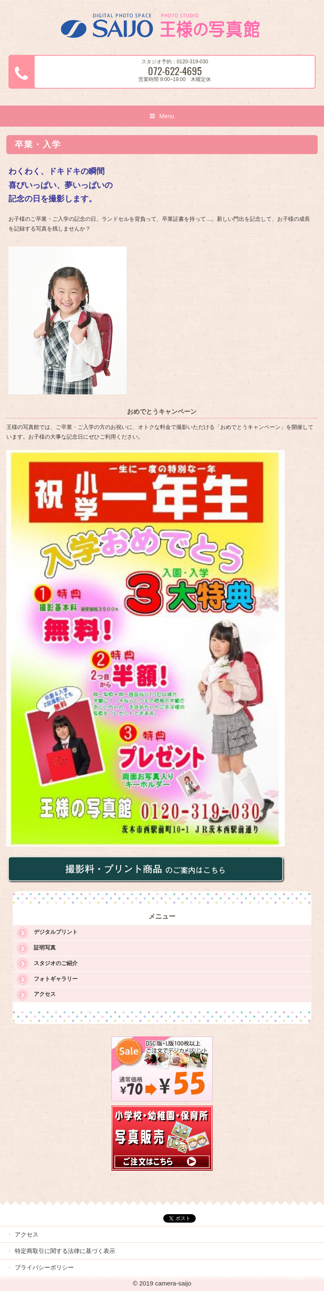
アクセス (45, 994)
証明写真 (45, 947)
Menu (166, 116)
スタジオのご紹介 (56, 963)
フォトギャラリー (56, 979)
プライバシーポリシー (44, 1267)
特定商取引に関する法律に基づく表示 (65, 1251)
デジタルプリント (56, 932)
